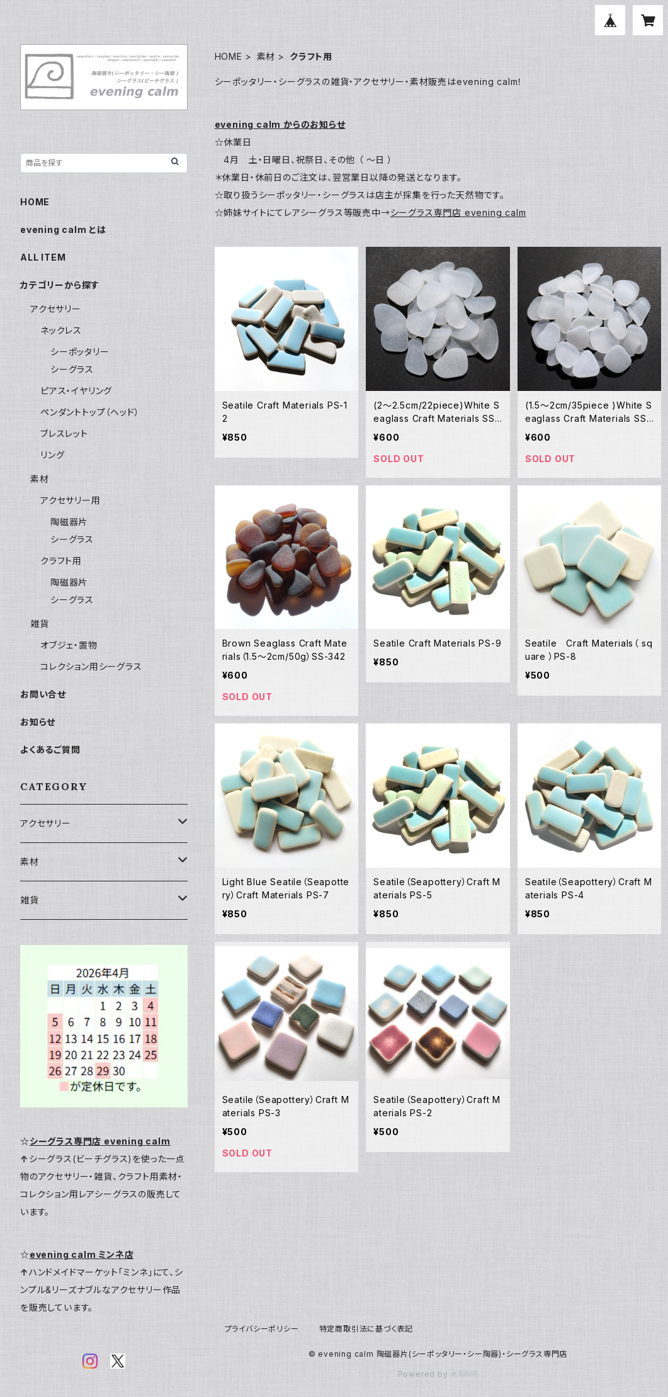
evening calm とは (63, 229)
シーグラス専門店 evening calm (458, 212)
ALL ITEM (42, 257)
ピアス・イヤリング (76, 390)
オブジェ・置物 (69, 645)
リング (52, 455)
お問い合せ (43, 694)
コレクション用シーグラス (91, 666)
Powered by (438, 1374)
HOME (228, 56)
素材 (266, 56)
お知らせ (37, 721)
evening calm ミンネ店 (82, 1254)
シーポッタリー (80, 351)
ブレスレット (64, 433)
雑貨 (39, 623)
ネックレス (61, 330)
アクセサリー (55, 308)
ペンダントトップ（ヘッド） (89, 412)
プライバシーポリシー (262, 1328)
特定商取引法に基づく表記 (366, 1328)
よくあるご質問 (50, 749)
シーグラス (72, 369)
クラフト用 (61, 560)
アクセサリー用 (70, 500)
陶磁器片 (69, 521)
